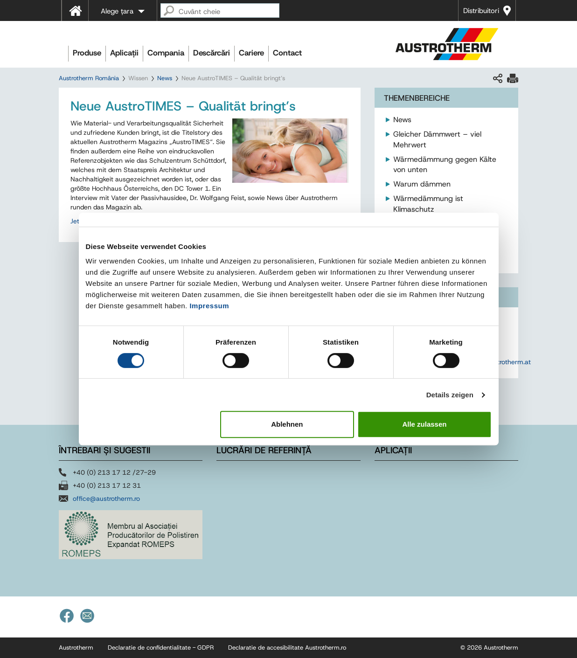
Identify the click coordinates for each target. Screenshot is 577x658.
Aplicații (124, 53)
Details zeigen (449, 395)
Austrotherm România (89, 78)
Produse (87, 53)
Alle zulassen (424, 424)
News (164, 78)
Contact (287, 53)
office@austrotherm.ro (106, 498)
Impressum (209, 306)
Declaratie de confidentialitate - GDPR (161, 647)
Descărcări (211, 53)
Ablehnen (287, 424)
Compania (165, 53)
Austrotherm (76, 647)
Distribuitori (481, 10)
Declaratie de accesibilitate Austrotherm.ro (287, 647)
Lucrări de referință (264, 450)
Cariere (251, 53)
